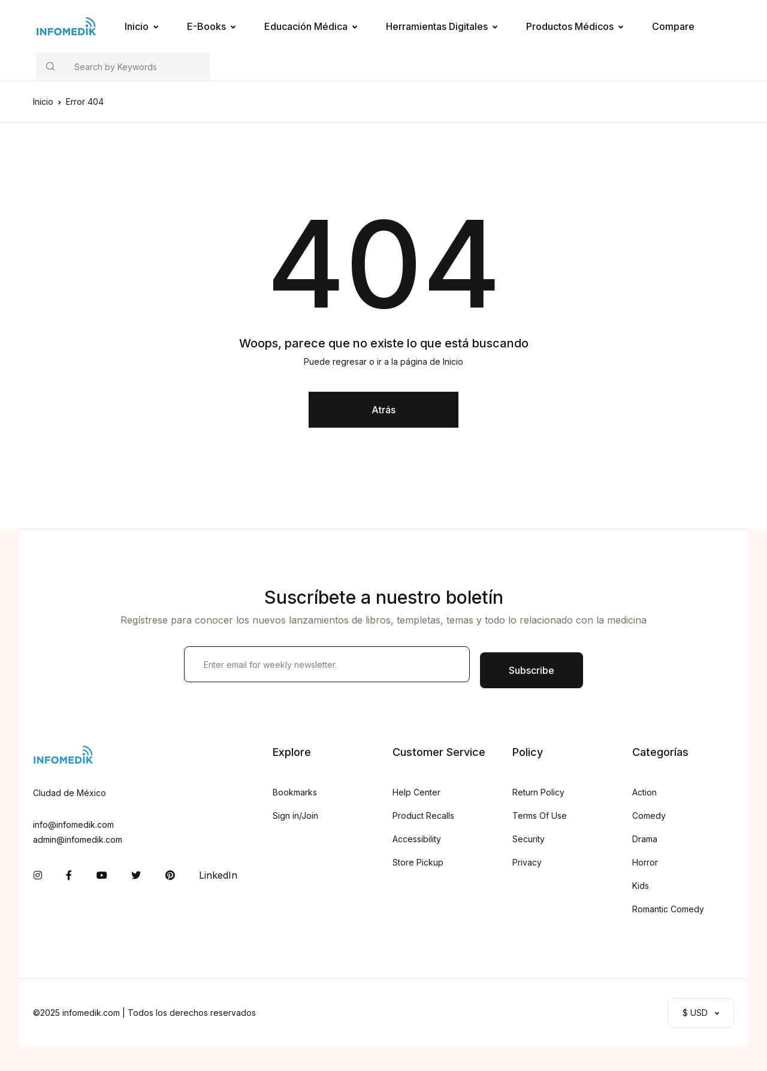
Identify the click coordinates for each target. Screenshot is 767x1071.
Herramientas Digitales (437, 26)
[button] (701, 1013)
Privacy (527, 862)
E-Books (206, 26)
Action (644, 792)
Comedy (649, 815)
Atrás (383, 410)
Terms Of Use (539, 815)
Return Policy (538, 792)
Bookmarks (295, 792)
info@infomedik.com (73, 824)
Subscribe (531, 670)
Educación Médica (306, 26)
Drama (644, 839)
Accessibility (416, 839)
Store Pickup (417, 862)
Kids (640, 886)
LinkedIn (218, 875)
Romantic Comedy (668, 909)
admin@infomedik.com (77, 839)
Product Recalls (423, 815)
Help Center (416, 792)
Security (528, 839)
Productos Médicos (570, 26)
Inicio (137, 26)
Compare (673, 26)
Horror (645, 862)
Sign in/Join (295, 815)
